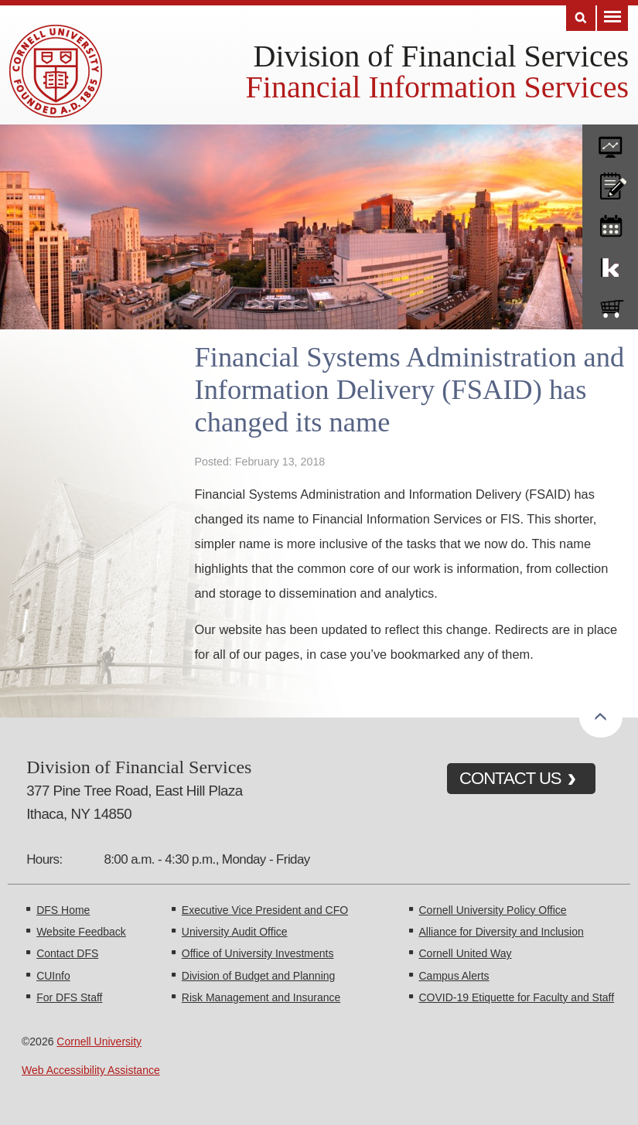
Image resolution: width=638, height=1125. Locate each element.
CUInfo (53, 976)
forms (610, 141)
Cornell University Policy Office (493, 910)
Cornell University (99, 1041)
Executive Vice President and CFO (265, 910)
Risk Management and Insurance (261, 997)
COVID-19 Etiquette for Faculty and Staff (517, 997)
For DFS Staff (69, 997)
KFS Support (610, 264)
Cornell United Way (465, 953)
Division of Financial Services (441, 56)
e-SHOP (610, 305)
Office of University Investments (258, 953)
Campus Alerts (454, 976)
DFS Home (63, 910)
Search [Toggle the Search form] (580, 18)
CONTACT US (510, 778)
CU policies (610, 182)
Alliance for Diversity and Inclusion (501, 932)
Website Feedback (81, 932)
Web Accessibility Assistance (91, 1070)
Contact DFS (67, 953)
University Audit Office (235, 932)
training (610, 223)
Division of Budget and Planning (258, 976)
